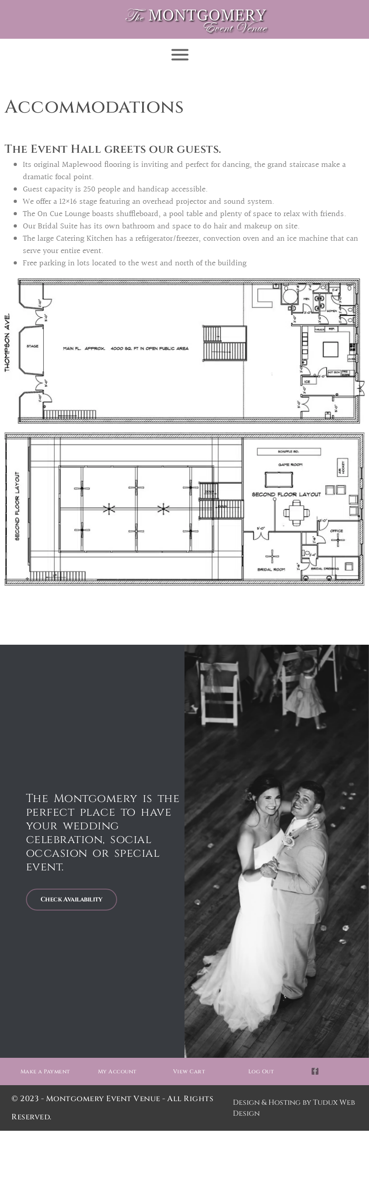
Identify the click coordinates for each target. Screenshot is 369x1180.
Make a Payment (45, 1071)
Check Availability (71, 899)
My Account (117, 1071)
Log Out (261, 1071)
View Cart (189, 1071)
